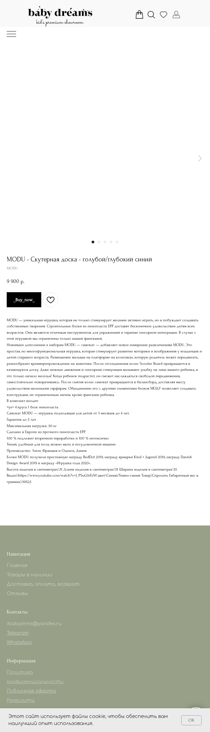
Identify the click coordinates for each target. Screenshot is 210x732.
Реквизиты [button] (21, 700)
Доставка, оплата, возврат (43, 584)
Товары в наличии (29, 574)
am (25, 633)
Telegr (14, 633)
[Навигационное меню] (11, 34)
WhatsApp (19, 642)
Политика (20, 672)
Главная (17, 565)
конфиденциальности (35, 681)
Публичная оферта (31, 691)
